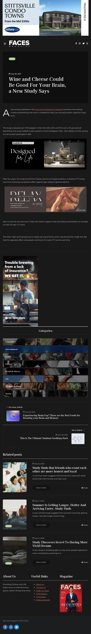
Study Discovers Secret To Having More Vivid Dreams (60, 544)
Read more (41, 488)
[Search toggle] (87, 43)
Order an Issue (42, 591)
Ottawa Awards (43, 600)
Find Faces (41, 597)
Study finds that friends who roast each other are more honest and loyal (59, 469)
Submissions (41, 594)
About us (40, 584)
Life (12, 59)
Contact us (41, 587)
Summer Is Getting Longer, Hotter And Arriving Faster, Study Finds (59, 506)
